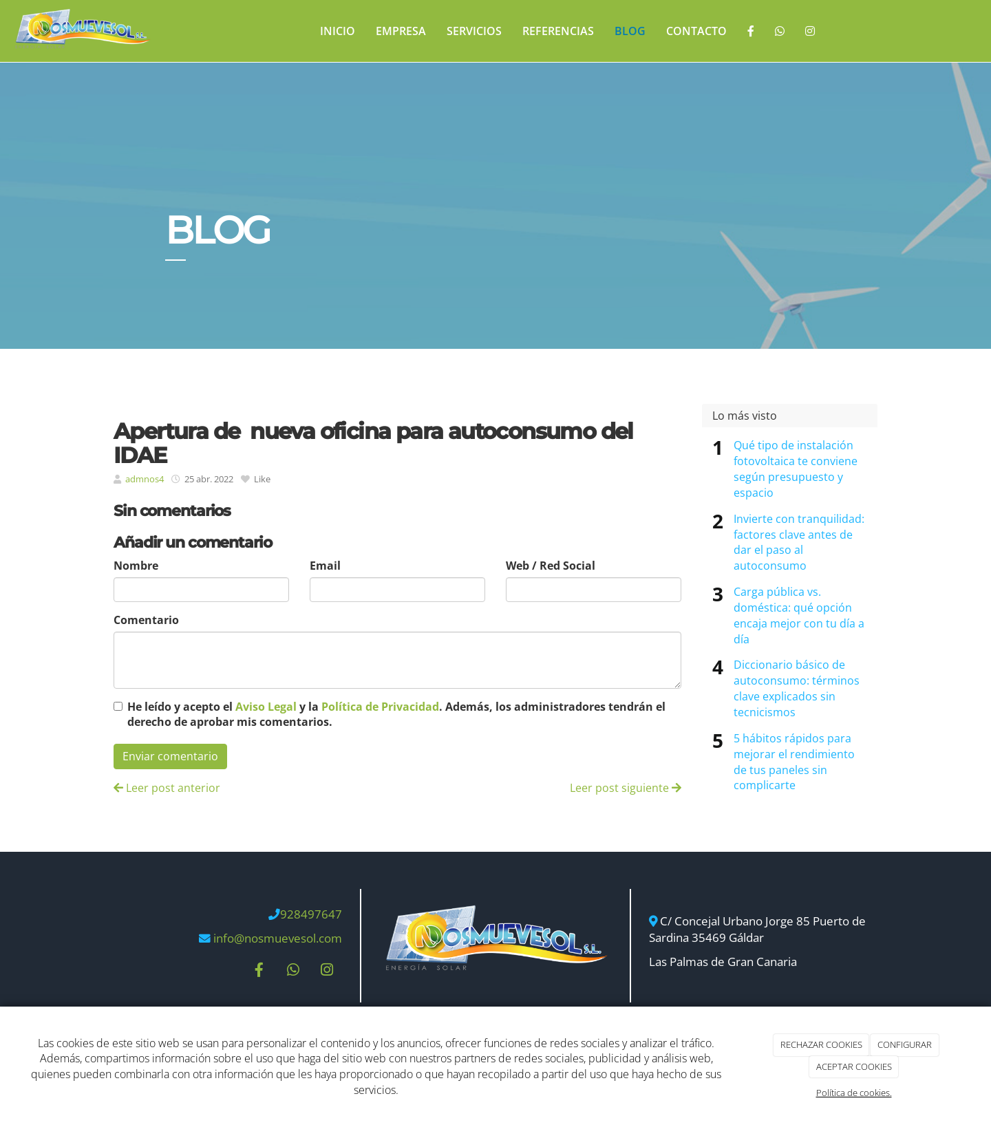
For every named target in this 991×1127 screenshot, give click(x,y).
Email (325, 565)
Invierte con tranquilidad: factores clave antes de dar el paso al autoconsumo (799, 542)
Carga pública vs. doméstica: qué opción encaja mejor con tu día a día (799, 615)
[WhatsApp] (780, 31)
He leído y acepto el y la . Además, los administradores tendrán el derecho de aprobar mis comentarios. (396, 714)
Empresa (401, 31)
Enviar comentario (170, 756)
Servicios (474, 31)
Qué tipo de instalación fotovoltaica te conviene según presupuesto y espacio (795, 469)
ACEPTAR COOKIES (854, 1066)
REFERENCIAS (558, 31)
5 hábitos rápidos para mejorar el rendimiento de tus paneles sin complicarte (794, 762)
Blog (630, 31)
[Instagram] (810, 31)
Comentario (146, 619)
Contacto (696, 31)
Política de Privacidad (380, 706)
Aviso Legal (266, 706)
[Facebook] (751, 31)
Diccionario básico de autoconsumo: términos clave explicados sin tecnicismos (797, 688)
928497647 (311, 914)
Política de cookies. (854, 1092)
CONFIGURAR (904, 1044)
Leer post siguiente (625, 787)
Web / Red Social (550, 565)
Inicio (337, 31)
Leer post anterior (167, 787)
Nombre (136, 565)
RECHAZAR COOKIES (821, 1044)
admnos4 (144, 479)
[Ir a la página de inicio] (82, 31)
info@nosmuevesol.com (277, 938)
